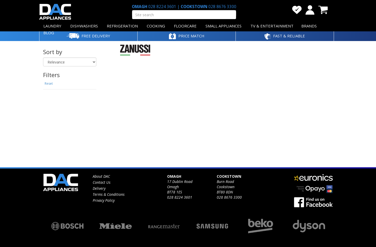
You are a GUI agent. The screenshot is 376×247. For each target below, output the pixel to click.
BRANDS (309, 25)
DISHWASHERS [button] (84, 25)
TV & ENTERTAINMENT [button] (271, 25)
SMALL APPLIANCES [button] (223, 25)
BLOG (48, 32)
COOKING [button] (156, 25)
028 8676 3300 (221, 6)
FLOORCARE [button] (185, 25)
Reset (49, 83)
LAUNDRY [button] (52, 25)
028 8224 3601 (162, 6)
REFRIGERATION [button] (122, 25)
